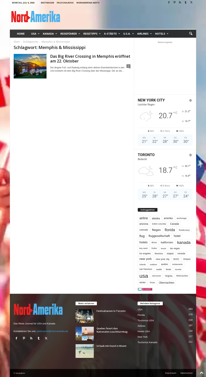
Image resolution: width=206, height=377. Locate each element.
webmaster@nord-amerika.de (52, 331)
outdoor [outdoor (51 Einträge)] (153, 264)
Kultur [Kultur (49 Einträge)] (154, 248)
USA (35, 34)
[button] (191, 34)
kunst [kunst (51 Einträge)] (163, 248)
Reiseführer (70, 34)
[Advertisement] (165, 68)
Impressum (170, 373)
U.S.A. (128, 34)
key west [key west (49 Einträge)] (143, 248)
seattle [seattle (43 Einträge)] (159, 269)
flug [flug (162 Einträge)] (142, 236)
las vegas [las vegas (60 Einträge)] (175, 248)
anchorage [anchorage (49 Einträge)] (181, 218)
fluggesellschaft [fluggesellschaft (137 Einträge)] (159, 236)
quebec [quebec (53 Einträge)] (164, 264)
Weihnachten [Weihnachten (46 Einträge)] (182, 276)
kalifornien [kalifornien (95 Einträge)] (167, 242)
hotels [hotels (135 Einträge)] (143, 242)
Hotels (161, 34)
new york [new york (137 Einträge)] (145, 259)
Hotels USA (144, 331)
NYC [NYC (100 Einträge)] (176, 259)
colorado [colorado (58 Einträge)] (143, 230)
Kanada (50, 34)
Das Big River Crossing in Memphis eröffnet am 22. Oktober (90, 59)
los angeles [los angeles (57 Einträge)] (145, 253)
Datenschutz (186, 373)
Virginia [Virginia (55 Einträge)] (168, 276)
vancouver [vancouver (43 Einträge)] (156, 276)
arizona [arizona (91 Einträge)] (143, 223)
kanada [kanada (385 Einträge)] (183, 242)
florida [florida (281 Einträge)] (170, 230)
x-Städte (112, 34)
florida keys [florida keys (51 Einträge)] (184, 230)
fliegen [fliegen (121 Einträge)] (156, 229)
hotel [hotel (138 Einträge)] (177, 236)
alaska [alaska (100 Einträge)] (156, 218)
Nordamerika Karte (87, 2)
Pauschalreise (65, 2)
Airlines (144, 34)
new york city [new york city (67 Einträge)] (163, 259)
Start (17, 41)
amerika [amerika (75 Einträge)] (168, 218)
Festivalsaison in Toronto (111, 311)
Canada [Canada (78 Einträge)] (174, 223)
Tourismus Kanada (147, 342)
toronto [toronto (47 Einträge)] (178, 269)
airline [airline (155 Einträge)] (143, 218)
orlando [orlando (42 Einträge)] (142, 264)
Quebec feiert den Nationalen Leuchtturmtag (112, 330)
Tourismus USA (146, 320)
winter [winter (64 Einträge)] (142, 282)
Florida (141, 315)
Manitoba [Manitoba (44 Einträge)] (159, 253)
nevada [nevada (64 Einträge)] (181, 253)
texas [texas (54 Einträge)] (168, 269)
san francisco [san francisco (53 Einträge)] (145, 269)
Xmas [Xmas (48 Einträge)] (152, 282)
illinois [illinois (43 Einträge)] (154, 242)
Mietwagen (47, 2)
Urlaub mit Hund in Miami (111, 345)
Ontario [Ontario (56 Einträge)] (186, 259)
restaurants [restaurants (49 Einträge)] (177, 264)
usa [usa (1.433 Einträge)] (143, 276)
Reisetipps (92, 34)
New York (143, 336)
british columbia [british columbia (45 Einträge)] (159, 224)
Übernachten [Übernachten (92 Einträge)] (166, 282)
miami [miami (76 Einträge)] (170, 253)
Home (21, 33)
